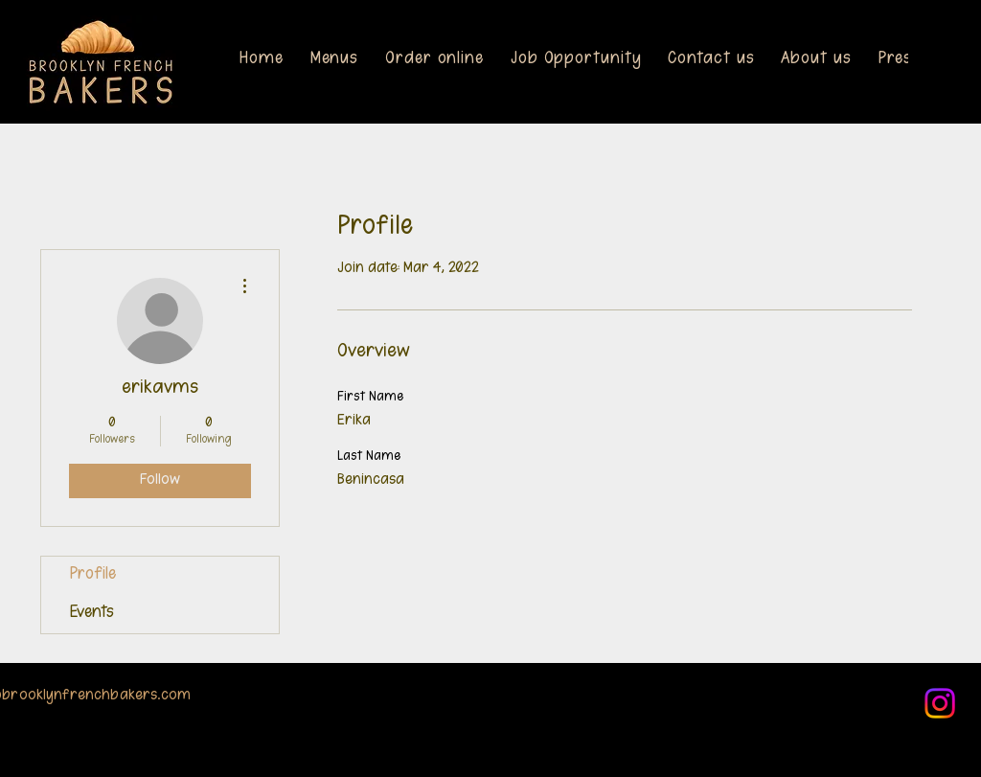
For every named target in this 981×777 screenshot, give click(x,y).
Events (92, 614)
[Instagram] (940, 703)
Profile (93, 575)
